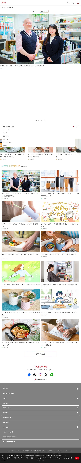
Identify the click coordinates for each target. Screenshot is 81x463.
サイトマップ (10, 450)
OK (77, 458)
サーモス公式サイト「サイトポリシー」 (53, 458)
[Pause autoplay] (44, 121)
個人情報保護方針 (27, 450)
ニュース (5, 403)
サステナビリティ (8, 417)
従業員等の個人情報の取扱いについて (40, 450)
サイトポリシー (17, 450)
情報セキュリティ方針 (55, 450)
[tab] (36, 120)
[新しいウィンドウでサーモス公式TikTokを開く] (34, 374)
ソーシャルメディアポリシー (66, 450)
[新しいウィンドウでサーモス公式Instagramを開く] (40, 374)
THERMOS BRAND (8, 393)
